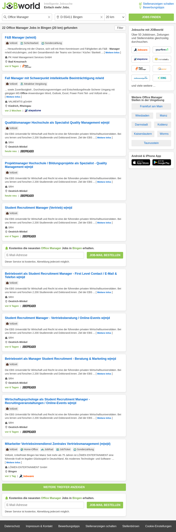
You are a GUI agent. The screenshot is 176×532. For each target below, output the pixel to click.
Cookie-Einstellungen (158, 526)
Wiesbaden (142, 115)
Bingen (46, 28)
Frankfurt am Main (151, 106)
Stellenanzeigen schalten (158, 3)
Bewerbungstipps (153, 7)
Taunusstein (151, 143)
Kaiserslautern (143, 133)
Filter (120, 27)
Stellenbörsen (130, 526)
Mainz (163, 115)
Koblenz (163, 124)
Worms (164, 133)
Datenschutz (12, 526)
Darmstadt (141, 124)
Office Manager (17, 28)
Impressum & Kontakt (39, 526)
